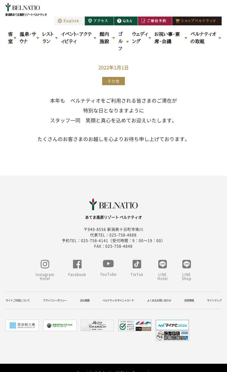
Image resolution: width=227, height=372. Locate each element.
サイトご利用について (18, 300)
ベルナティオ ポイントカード (118, 300)
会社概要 (85, 300)
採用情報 (189, 300)
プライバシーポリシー (55, 300)
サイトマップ (214, 300)
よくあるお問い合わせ (159, 300)
